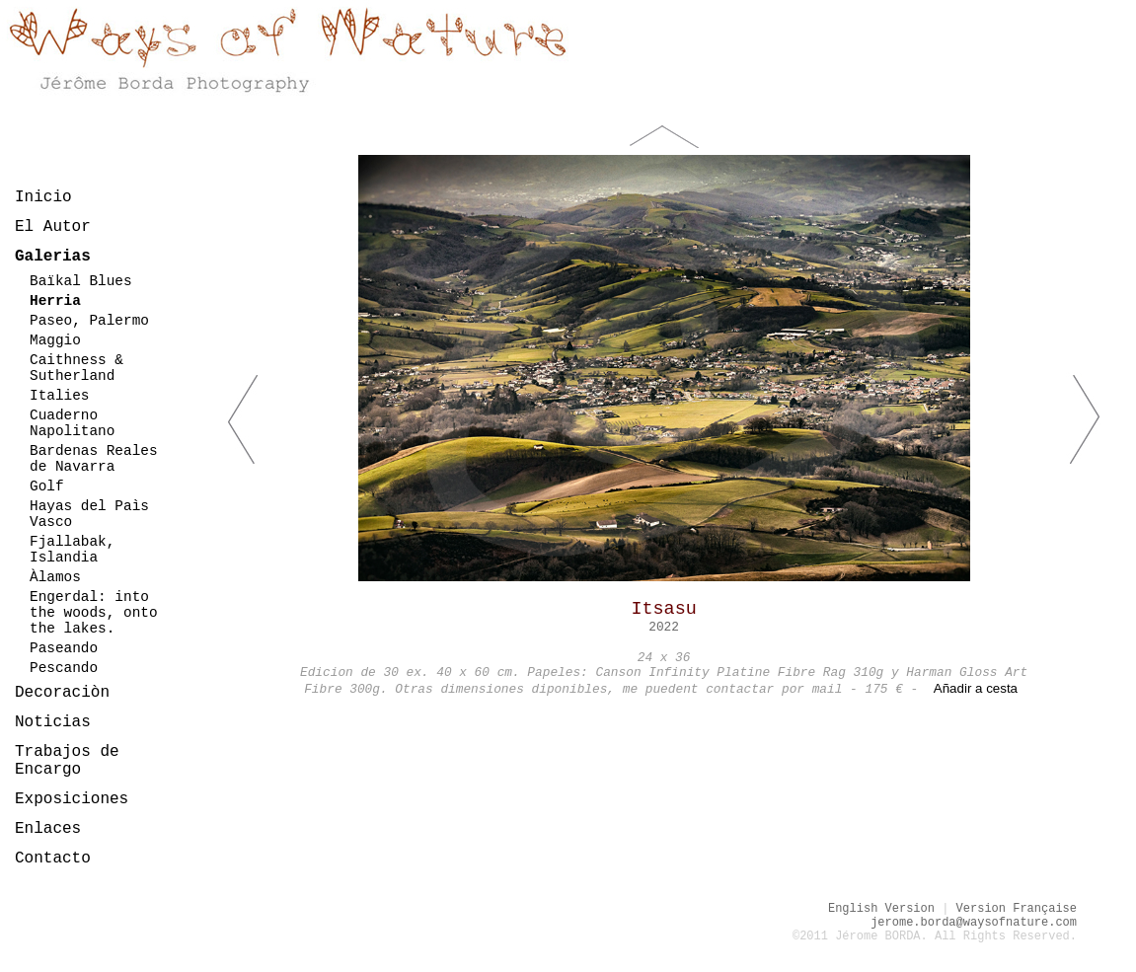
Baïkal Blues (81, 281)
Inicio (43, 197)
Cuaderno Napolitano (72, 423)
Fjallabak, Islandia (72, 549)
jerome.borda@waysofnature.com (974, 923)
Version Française (1016, 909)
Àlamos (55, 577)
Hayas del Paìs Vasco (89, 514)
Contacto (53, 858)
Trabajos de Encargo (67, 761)
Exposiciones (71, 799)
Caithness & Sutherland (76, 368)
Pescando (64, 668)
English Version (881, 909)
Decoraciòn (62, 693)
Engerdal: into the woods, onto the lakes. (94, 612)
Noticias (53, 722)
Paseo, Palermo (89, 321)
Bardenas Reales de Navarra (94, 459)
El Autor (53, 227)
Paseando (64, 648)
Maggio (55, 340)
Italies (59, 396)
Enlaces (48, 829)
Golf (47, 486)
